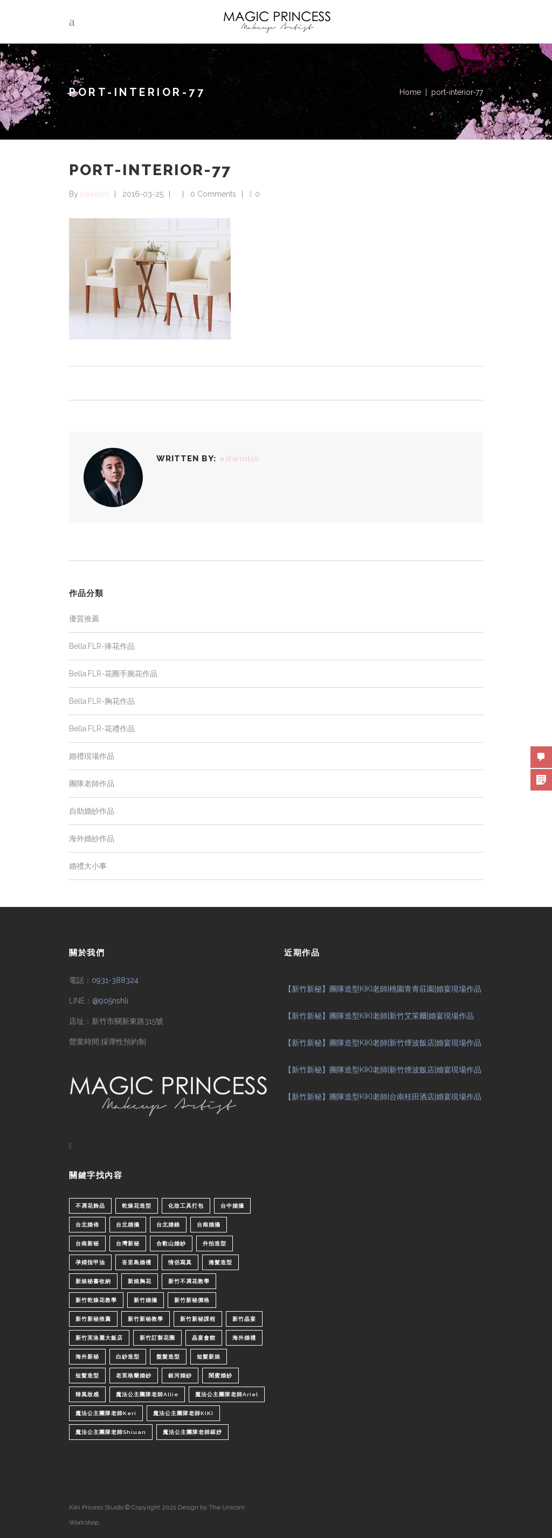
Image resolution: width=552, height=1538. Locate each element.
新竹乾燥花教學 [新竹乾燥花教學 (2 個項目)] (96, 1300)
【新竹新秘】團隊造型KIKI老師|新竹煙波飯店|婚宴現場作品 (382, 1042)
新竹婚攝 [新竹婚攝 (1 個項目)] (145, 1300)
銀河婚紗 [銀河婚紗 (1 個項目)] (180, 1375)
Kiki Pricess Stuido (96, 1507)
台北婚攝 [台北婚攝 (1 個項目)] (128, 1225)
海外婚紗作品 (91, 838)
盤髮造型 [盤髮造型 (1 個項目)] (168, 1357)
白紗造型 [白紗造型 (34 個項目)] (128, 1357)
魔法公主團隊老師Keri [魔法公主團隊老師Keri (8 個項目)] (105, 1413)
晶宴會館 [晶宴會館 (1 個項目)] (204, 1338)
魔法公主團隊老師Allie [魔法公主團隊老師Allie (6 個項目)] (147, 1394)
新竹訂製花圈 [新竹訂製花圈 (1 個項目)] (157, 1338)
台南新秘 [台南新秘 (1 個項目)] (87, 1243)
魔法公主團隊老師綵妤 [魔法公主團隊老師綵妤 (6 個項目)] (192, 1432)
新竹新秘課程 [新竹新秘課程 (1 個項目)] (198, 1319)
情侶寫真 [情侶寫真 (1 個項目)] (180, 1262)
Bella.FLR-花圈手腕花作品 (113, 673)
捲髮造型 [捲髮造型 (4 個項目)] (220, 1262)
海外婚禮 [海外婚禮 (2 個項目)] (244, 1338)
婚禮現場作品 (91, 756)
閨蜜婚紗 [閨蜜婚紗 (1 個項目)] (220, 1375)
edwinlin (94, 194)
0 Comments (213, 194)
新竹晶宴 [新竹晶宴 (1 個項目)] (244, 1319)
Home (410, 92)
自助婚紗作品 (91, 811)
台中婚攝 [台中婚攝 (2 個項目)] (232, 1206)
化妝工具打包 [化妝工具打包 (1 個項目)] (186, 1206)
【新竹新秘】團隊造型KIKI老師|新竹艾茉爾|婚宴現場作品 (379, 1016)
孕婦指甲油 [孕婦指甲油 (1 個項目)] (90, 1262)
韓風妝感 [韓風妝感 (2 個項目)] (87, 1394)
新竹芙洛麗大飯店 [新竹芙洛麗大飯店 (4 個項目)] (99, 1338)
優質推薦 (84, 618)
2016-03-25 (142, 194)
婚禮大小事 (88, 866)
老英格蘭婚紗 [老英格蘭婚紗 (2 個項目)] (133, 1375)
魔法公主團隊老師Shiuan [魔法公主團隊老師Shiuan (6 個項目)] (110, 1432)
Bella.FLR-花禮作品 (102, 728)
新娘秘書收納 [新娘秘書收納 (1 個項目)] (93, 1281)
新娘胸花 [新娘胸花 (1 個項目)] (139, 1281)
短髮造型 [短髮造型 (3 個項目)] (87, 1375)
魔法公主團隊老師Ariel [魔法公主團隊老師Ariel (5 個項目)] (226, 1394)
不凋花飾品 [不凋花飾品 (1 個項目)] (90, 1206)
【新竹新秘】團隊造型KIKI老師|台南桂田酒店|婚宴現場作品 (382, 1096)
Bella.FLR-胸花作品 (102, 701)
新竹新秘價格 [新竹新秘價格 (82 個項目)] (192, 1300)
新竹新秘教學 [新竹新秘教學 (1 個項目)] (145, 1319)
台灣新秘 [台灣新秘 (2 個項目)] (128, 1243)
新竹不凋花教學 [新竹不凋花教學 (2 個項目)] (189, 1281)
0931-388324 (115, 980)
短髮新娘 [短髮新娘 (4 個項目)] (208, 1357)
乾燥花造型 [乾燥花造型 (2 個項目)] (136, 1206)
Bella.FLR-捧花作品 (102, 646)
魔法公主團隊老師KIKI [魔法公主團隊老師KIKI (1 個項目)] (183, 1413)
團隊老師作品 (91, 783)
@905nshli (110, 1000)
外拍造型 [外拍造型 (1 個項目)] (214, 1243)
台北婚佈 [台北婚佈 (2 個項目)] (87, 1225)
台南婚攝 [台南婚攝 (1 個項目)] (208, 1225)
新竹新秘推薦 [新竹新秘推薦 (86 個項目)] (93, 1319)
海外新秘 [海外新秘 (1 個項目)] (87, 1357)
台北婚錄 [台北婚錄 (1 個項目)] (168, 1225)
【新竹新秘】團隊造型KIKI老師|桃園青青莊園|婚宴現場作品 (382, 989)
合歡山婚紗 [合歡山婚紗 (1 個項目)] (171, 1243)
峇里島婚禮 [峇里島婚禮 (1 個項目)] (136, 1262)
